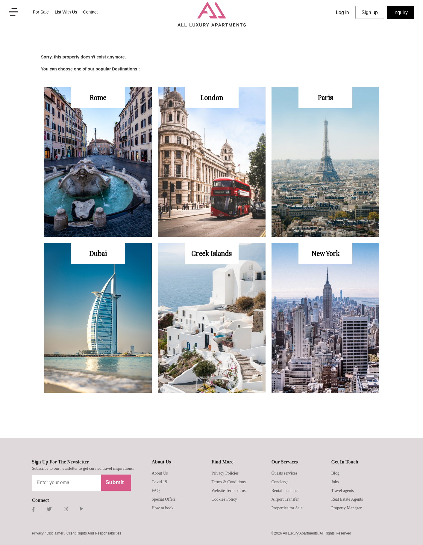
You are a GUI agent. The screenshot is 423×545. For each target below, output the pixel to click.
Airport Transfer (285, 499)
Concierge (280, 482)
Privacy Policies (225, 473)
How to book (163, 508)
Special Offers (164, 499)
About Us (160, 473)
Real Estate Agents (347, 499)
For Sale (41, 12)
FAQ (156, 490)
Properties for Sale (287, 508)
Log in (342, 12)
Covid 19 (159, 482)
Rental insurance (286, 490)
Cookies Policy (224, 499)
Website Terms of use (230, 490)
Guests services (285, 473)
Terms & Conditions (229, 482)
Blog (335, 473)
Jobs (335, 482)
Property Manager (346, 508)
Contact (90, 12)
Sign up (370, 12)
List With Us (66, 12)
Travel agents (342, 490)
